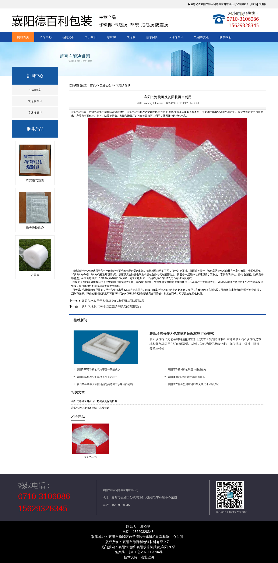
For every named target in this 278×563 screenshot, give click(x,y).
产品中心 (46, 37)
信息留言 (152, 37)
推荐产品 (35, 128)
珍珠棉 (253, 4)
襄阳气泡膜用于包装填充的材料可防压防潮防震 (112, 300)
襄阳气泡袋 (77, 111)
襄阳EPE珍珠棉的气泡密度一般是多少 (98, 369)
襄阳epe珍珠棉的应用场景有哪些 (186, 376)
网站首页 (23, 37)
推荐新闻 (81, 320)
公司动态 (35, 90)
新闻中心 (35, 75)
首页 (93, 85)
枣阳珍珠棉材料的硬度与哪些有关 (187, 369)
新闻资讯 (68, 37)
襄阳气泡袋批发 (136, 111)
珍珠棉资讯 (176, 37)
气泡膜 (262, 4)
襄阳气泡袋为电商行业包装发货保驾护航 (94, 401)
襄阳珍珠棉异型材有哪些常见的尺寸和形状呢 (193, 384)
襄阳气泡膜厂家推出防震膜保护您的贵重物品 (111, 306)
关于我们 (90, 37)
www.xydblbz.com (153, 103)
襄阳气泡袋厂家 (128, 115)
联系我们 (225, 37)
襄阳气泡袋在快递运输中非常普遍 (90, 407)
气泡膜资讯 (201, 37)
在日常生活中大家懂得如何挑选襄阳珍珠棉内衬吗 (105, 384)
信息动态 (105, 85)
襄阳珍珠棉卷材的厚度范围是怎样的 (97, 376)
